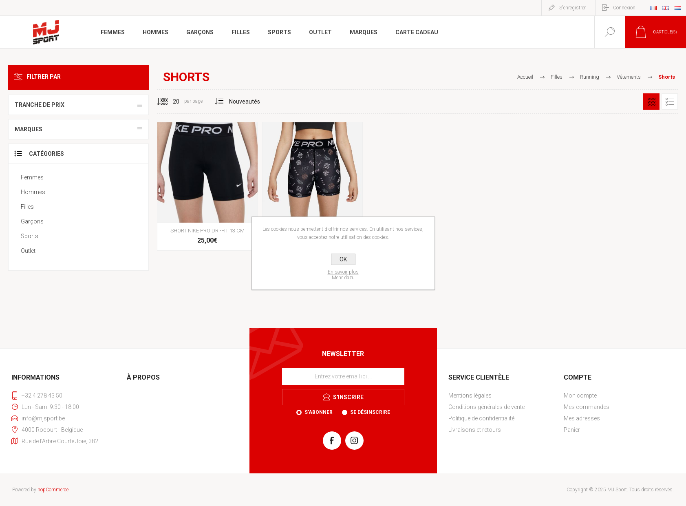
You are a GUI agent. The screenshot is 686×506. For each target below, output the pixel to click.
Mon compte (580, 395)
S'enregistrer (572, 8)
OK (343, 259)
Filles (27, 206)
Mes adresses (582, 418)
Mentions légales (470, 395)
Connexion (624, 8)
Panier (572, 429)
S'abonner (318, 412)
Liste (670, 101)
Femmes (32, 177)
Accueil (525, 77)
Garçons (32, 221)
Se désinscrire (370, 412)
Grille (651, 101)
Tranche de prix (39, 105)
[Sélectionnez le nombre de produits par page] (170, 101)
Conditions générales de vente (486, 407)
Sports (29, 236)
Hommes (33, 192)
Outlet (28, 250)
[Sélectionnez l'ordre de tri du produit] (245, 101)
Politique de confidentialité (481, 418)
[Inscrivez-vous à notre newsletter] (343, 376)
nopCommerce (52, 490)
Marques (28, 129)
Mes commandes (586, 407)
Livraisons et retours (474, 429)
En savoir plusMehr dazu (343, 275)
